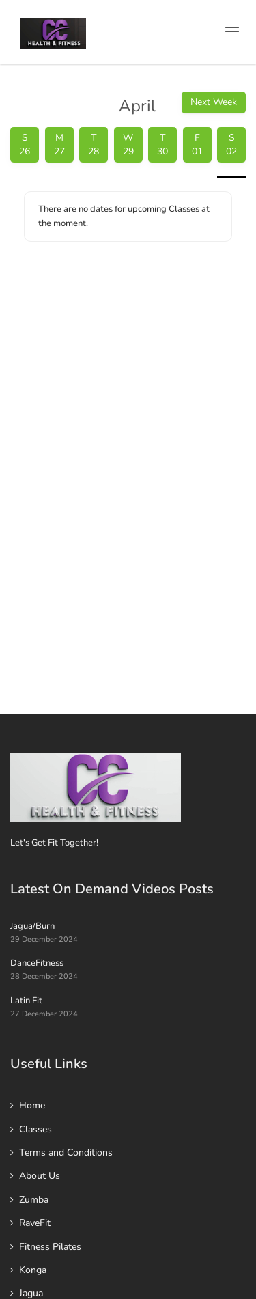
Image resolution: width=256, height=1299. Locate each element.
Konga (32, 1269)
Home (32, 1105)
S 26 (24, 144)
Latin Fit (26, 1000)
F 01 (197, 144)
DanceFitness (36, 963)
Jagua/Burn (32, 926)
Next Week (213, 102)
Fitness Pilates (50, 1246)
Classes (35, 1129)
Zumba (33, 1199)
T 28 (93, 144)
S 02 (231, 144)
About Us (39, 1175)
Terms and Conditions (66, 1152)
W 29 (128, 144)
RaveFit (35, 1222)
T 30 (162, 144)
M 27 (59, 144)
